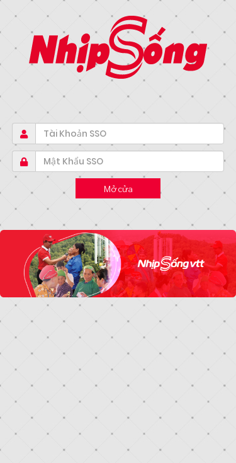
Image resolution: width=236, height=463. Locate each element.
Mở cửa (118, 188)
